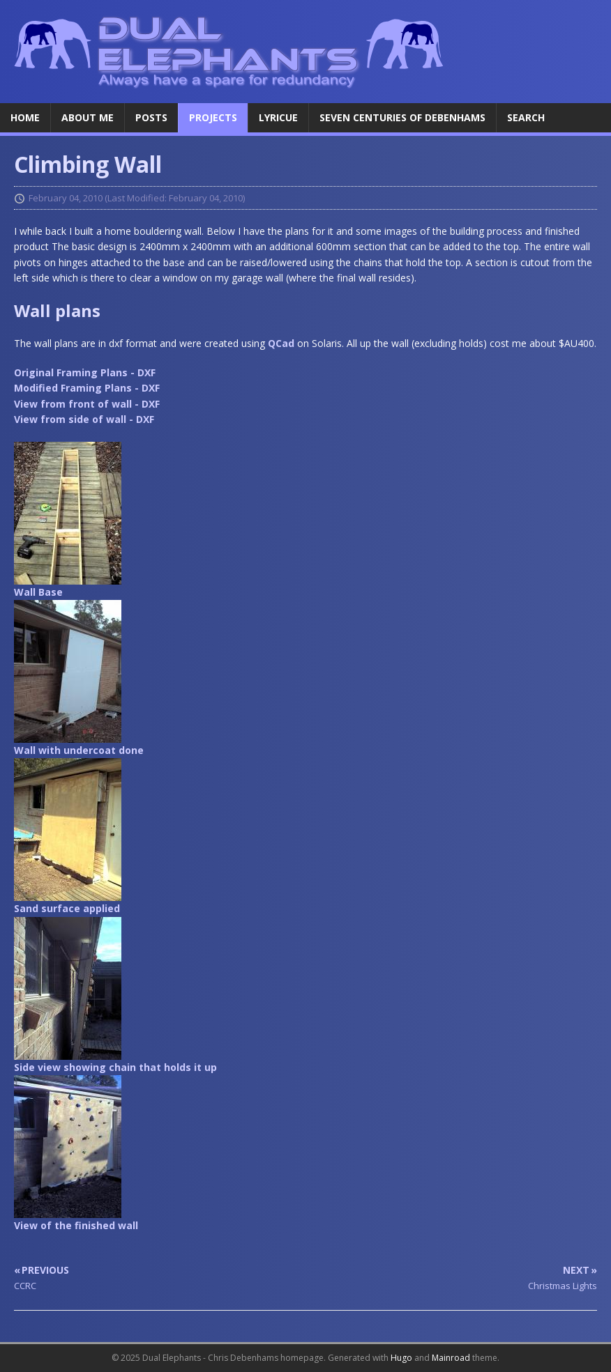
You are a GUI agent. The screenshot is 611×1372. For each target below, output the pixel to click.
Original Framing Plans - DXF (85, 372)
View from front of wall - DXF (87, 403)
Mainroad (451, 1358)
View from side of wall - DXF (84, 419)
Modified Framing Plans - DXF (87, 387)
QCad (281, 343)
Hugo (401, 1358)
